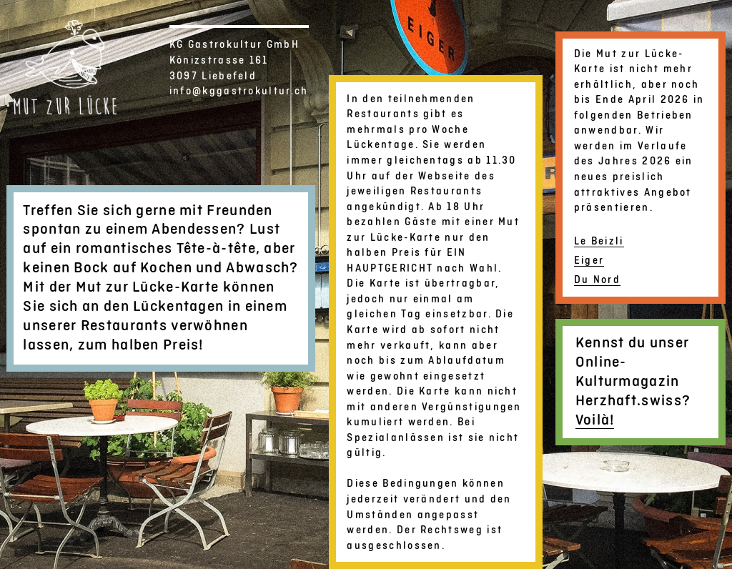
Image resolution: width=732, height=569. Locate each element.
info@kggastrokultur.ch (239, 91)
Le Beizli (599, 241)
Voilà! (595, 420)
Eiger (589, 260)
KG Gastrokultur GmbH (234, 44)
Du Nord (597, 279)
